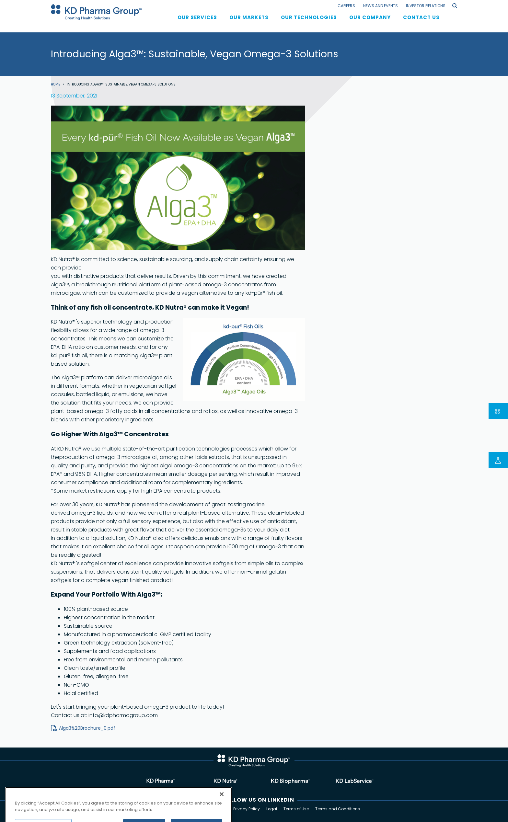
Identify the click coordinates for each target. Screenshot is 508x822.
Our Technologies (309, 23)
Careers (346, 5)
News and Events (380, 5)
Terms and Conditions (337, 809)
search (454, 5)
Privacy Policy (246, 809)
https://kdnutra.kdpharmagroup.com (221, 781)
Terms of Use (296, 809)
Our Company (370, 23)
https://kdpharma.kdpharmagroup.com (156, 781)
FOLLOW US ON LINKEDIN (258, 800)
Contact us (421, 23)
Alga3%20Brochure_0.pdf (87, 728)
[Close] (221, 805)
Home (55, 84)
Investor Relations (425, 5)
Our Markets (249, 23)
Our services (197, 23)
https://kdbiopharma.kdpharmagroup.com (286, 781)
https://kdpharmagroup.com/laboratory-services (351, 781)
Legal (271, 809)
